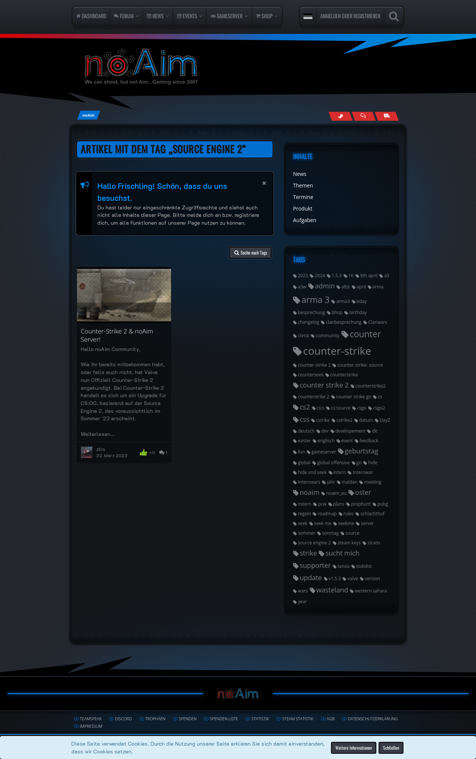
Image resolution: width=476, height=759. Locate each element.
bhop (337, 312)
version (372, 578)
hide (372, 462)
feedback (369, 440)
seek (303, 523)
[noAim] (238, 66)
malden (349, 482)
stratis (373, 543)
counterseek (311, 374)
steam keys (349, 543)
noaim (309, 492)
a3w (302, 287)
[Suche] (393, 16)
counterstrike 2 (313, 396)
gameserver (324, 452)
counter (365, 334)
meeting (372, 482)
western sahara (371, 591)
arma (378, 287)
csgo (361, 408)
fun (301, 452)
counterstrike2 (371, 386)
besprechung (311, 312)
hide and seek (312, 472)
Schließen (391, 747)
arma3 (343, 301)
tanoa (344, 566)
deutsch (306, 431)
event (347, 440)
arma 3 (315, 300)
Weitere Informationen (353, 747)
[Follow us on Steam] (340, 116)
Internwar (363, 472)
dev (325, 431)
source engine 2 (314, 543)
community (327, 335)
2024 (320, 275)
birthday (358, 312)
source (352, 533)
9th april (369, 275)
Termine (303, 196)
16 (351, 275)
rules (349, 513)
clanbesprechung (343, 322)
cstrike (323, 420)
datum (366, 420)
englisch (326, 440)
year (302, 601)
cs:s (320, 408)
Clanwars (377, 322)
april (361, 287)
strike (308, 552)
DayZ (385, 420)
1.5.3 (337, 275)
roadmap (327, 513)
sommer (306, 533)
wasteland (332, 589)
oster (363, 492)
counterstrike (344, 374)
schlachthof (372, 513)
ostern (304, 504)
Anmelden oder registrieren (350, 16)
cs (380, 396)
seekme (346, 523)
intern (340, 472)
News (299, 173)
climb (303, 335)
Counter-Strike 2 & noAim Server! (117, 335)
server (367, 523)
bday (362, 301)
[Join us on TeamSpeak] (363, 116)
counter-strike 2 (314, 365)
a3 (386, 275)
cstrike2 (345, 420)
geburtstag (361, 450)
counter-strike (337, 351)
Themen (303, 185)
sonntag (330, 533)
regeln (304, 513)
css (304, 419)
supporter (315, 565)
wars (303, 591)
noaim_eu (336, 493)
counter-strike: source (360, 365)
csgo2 (379, 408)
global (304, 462)
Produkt (302, 208)
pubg (382, 504)
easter (304, 440)
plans (338, 504)
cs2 (305, 406)
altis (345, 287)
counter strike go (354, 396)
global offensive (333, 462)
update (311, 577)
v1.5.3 (335, 578)
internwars (309, 482)
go (359, 462)
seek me (322, 523)
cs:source (340, 408)
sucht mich (342, 552)
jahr (331, 482)
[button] (308, 16)
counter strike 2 (324, 384)
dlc (375, 431)
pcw (322, 504)
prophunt (361, 504)
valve (352, 578)
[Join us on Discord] (386, 116)
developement (350, 431)
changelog (308, 322)
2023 (303, 275)
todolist (364, 566)
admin (325, 285)
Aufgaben (304, 220)
